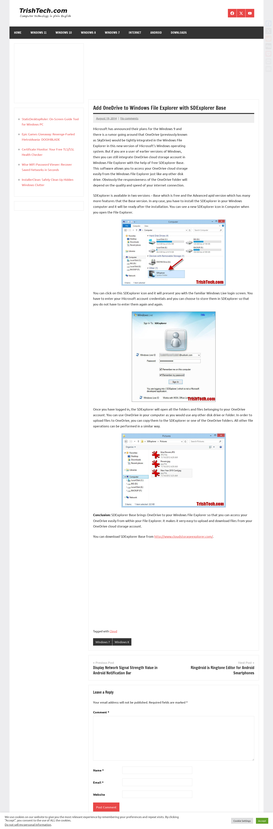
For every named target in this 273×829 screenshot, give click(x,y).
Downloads (179, 32)
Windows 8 (88, 32)
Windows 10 (64, 32)
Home (17, 32)
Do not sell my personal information (28, 824)
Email (98, 783)
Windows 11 (38, 32)
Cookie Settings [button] (242, 820)
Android (156, 32)
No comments (129, 118)
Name (98, 770)
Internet (135, 32)
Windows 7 (112, 32)
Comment (101, 712)
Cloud (113, 631)
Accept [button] (262, 820)
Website (99, 794)
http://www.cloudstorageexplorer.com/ (183, 536)
